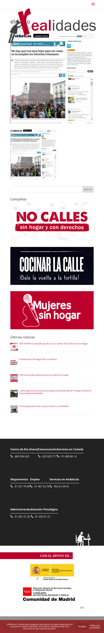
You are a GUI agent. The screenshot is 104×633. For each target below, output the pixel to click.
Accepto (82, 626)
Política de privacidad (95, 626)
